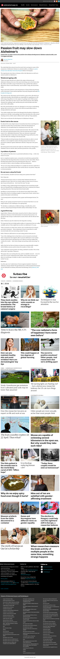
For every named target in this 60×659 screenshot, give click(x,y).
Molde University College (7, 618)
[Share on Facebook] (2, 284)
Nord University (6, 631)
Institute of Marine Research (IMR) (9, 613)
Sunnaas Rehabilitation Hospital (29, 652)
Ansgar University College (8, 598)
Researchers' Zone (53, 5)
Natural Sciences (43, 5)
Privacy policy (4, 578)
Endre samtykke (4, 588)
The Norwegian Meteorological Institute (50, 614)
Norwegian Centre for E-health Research (10, 639)
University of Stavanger (47, 637)
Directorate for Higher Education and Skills (11, 602)
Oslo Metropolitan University (28, 637)
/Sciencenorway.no (47, 566)
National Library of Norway (8, 620)
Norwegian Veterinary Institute (29, 631)
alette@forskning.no (26, 574)
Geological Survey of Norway (8, 607)
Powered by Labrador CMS (30, 657)
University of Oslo (46, 634)
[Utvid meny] (1, 9)
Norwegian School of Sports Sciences (30, 625)
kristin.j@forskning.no (33, 582)
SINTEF (24, 649)
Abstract (34, 267)
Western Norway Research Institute (49, 642)
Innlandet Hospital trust (7, 608)
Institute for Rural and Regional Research (10, 610)
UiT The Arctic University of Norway (49, 624)
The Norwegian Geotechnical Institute (50, 612)
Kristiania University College (8, 615)
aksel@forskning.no (33, 570)
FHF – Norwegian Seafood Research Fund (11, 603)
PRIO (24, 639)
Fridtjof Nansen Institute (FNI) (8, 605)
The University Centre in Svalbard (49, 623)
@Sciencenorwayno (48, 569)
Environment (34, 5)
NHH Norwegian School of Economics (10, 621)
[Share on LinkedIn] (6, 284)
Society (28, 5)
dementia (9, 281)
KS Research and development (8, 616)
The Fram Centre (46, 603)
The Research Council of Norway (49, 621)
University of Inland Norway (48, 632)
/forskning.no (46, 571)
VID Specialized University (48, 639)
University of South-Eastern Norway (49, 635)
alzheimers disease (17, 281)
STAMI (24, 651)
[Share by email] (8, 284)
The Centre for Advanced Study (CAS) (50, 598)
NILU (4, 626)
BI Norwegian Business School (8, 600)
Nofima (4, 629)
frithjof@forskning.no (30, 578)
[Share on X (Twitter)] (4, 284)
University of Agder (46, 629)
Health (23, 5)
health (3, 281)
